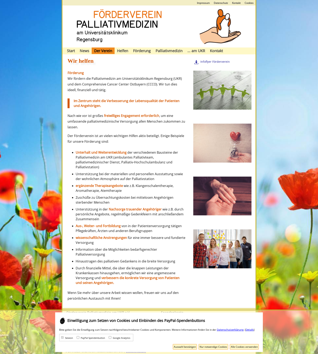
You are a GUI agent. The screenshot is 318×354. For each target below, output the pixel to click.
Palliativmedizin (169, 50)
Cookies (249, 3)
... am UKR (196, 50)
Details (250, 329)
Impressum (203, 3)
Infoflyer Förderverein (215, 62)
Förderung (142, 50)
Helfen (122, 50)
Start (71, 50)
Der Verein (103, 50)
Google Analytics (121, 337)
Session (69, 337)
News (84, 50)
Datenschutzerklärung (230, 329)
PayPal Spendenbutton (93, 337)
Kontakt (236, 3)
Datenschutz (221, 3)
